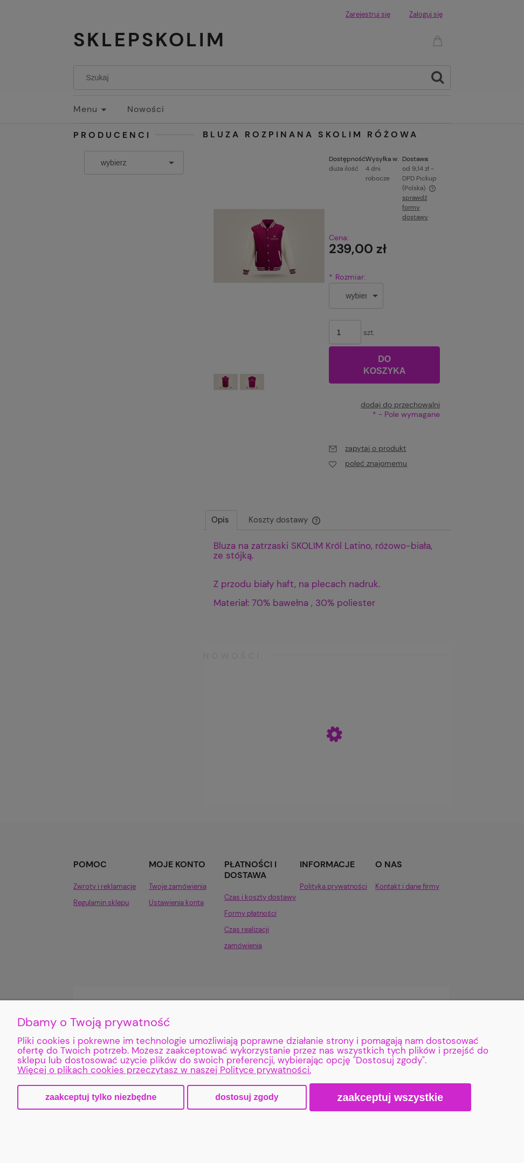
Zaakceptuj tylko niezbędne (100, 1097)
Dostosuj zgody (246, 1097)
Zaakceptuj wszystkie (390, 1097)
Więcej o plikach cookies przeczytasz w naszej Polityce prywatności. (164, 1070)
